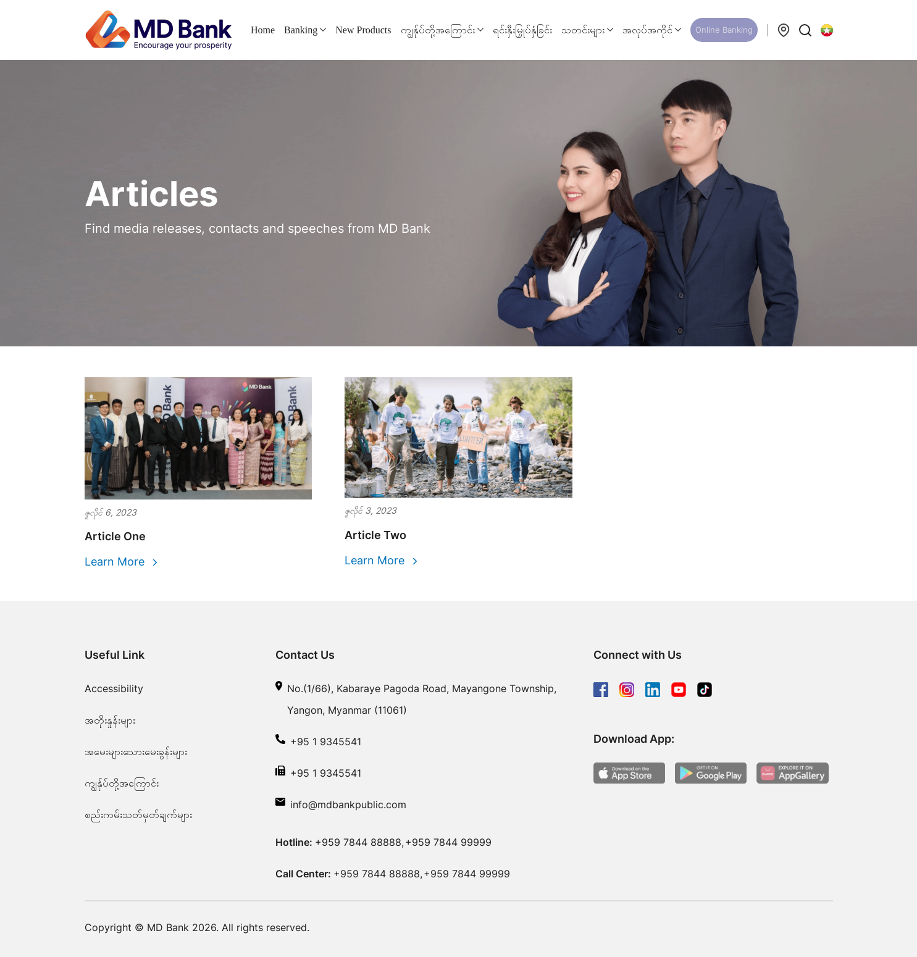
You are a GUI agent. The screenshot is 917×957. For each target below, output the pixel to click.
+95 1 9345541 (325, 741)
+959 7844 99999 (448, 842)
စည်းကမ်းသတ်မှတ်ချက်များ (138, 814)
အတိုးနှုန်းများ (110, 720)
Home (263, 30)
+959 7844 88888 (358, 842)
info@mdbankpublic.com (348, 804)
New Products (363, 30)
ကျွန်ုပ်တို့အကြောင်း (122, 783)
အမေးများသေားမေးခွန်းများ (136, 751)
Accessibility (114, 688)
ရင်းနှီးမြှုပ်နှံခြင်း (522, 30)
